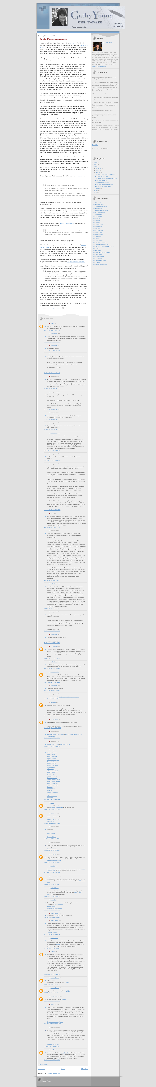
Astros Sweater (65, 1052)
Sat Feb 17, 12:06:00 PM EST (52, 388)
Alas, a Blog (98, 250)
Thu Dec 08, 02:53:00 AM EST (52, 850)
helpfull (68, 982)
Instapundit (98, 202)
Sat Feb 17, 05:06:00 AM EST (52, 350)
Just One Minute (99, 256)
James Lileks (98, 232)
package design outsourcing (72, 734)
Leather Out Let (55, 977)
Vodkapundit (98, 214)
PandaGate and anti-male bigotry (104, 184)
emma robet (54, 854)
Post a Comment (43, 1064)
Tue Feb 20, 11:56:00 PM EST (52, 658)
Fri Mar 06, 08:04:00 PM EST (52, 910)
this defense (80, 176)
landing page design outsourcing (55, 734)
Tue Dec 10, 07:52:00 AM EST (52, 884)
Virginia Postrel (99, 234)
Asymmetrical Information (102, 210)
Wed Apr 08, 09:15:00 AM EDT (52, 917)
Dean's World (98, 258)
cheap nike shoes (51, 761)
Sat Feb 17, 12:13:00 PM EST (52, 409)
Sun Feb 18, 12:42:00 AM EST (52, 450)
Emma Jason (54, 876)
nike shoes (50, 787)
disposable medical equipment (55, 1022)
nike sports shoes (51, 763)
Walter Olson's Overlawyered (102, 252)
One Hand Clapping (100, 242)
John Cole (97, 218)
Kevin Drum (98, 236)
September (99, 168)
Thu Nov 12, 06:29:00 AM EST (52, 746)
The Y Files (95, 145)
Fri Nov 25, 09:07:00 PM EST (52, 838)
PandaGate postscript (101, 180)
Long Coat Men (58, 904)
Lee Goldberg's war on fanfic (102, 186)
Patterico (97, 220)
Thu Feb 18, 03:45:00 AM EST (52, 984)
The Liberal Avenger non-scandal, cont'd (106, 178)
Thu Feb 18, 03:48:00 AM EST (52, 992)
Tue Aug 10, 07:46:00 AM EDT (52, 809)
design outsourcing (65, 744)
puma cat (49, 790)
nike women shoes (52, 776)
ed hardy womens (51, 758)
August (98, 170)
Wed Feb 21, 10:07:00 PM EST (52, 690)
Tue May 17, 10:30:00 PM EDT (52, 823)
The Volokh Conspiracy (101, 206)
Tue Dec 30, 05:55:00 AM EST (52, 1060)
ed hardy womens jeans (53, 760)
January (98, 188)
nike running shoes (52, 778)
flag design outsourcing (53, 744)
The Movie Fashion (52, 932)
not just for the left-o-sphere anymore (69, 697)
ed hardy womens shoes (53, 779)
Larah (52, 803)
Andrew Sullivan (99, 204)
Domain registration (52, 848)
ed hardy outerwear (52, 756)
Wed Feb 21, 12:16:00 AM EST (52, 668)
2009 (95, 162)
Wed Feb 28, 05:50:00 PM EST (52, 728)
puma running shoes (52, 765)
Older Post (84, 1069)
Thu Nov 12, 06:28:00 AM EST (52, 738)
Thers (52, 323)
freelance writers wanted (56, 807)
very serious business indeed (76, 262)
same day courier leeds (53, 1044)
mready (53, 951)
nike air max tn (51, 788)
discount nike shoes (52, 752)
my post (71, 43)
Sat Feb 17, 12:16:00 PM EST (52, 419)
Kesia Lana (54, 1004)
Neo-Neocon (98, 216)
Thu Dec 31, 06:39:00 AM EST (52, 974)
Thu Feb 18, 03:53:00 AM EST (52, 1001)
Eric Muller (98, 222)
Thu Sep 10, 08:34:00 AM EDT (52, 948)
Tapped (97, 248)
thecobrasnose (54, 719)
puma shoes (50, 797)
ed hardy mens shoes (52, 792)
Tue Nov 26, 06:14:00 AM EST (52, 862)
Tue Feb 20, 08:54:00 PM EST (52, 643)
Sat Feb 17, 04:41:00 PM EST (52, 429)
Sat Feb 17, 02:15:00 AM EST (52, 342)
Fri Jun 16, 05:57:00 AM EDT (51, 1046)
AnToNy (53, 1049)
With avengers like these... (102, 182)
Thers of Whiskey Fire (67, 223)
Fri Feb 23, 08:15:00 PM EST (52, 716)
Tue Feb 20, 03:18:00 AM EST (52, 608)
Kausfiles (97, 238)
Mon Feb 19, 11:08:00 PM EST (52, 580)
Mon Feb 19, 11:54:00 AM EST (52, 527)
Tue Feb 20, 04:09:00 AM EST (52, 631)
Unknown (53, 813)
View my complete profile (99, 66)
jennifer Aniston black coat (54, 860)
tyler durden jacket (52, 906)
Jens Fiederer (54, 646)
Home (63, 1069)
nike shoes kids (51, 774)
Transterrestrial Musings (101, 244)
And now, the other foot (101, 176)
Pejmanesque (98, 226)
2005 (95, 192)
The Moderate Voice (100, 260)
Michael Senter (55, 888)
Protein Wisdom (99, 230)
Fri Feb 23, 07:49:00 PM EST (52, 698)
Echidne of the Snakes (101, 264)
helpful (68, 991)
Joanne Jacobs (55, 672)
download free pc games (53, 819)
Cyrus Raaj (54, 899)
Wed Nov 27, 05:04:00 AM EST (52, 872)
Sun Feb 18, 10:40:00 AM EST (52, 460)
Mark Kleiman (98, 254)
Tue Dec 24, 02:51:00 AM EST (52, 896)
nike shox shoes (51, 754)
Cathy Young (54, 333)
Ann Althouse (98, 208)
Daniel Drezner (99, 240)
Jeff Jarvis (97, 228)
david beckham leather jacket (54, 908)
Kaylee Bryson (54, 913)
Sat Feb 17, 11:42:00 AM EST (52, 373)
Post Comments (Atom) (54, 1073)
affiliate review (50, 821)
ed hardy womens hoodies (54, 794)
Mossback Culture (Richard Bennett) (104, 246)
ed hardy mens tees (52, 796)
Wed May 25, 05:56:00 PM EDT (52, 1023)
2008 (95, 164)
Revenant (53, 702)
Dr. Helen (97, 262)
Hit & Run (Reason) (100, 212)
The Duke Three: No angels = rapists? (105, 174)
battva (58, 944)
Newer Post (41, 1069)
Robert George (99, 224)
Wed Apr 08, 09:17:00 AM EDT (52, 934)
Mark (52, 513)
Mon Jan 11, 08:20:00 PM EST (52, 799)
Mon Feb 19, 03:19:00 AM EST (52, 510)
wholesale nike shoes (52, 785)
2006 (95, 190)
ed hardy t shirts (51, 772)
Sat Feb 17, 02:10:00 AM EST (52, 330)
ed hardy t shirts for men (53, 781)
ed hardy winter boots (52, 770)
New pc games (51, 833)
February (98, 172)
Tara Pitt (53, 866)
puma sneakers (51, 767)
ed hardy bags (50, 769)
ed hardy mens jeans (52, 783)
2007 (95, 166)
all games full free (51, 837)
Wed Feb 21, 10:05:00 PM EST (52, 682)
